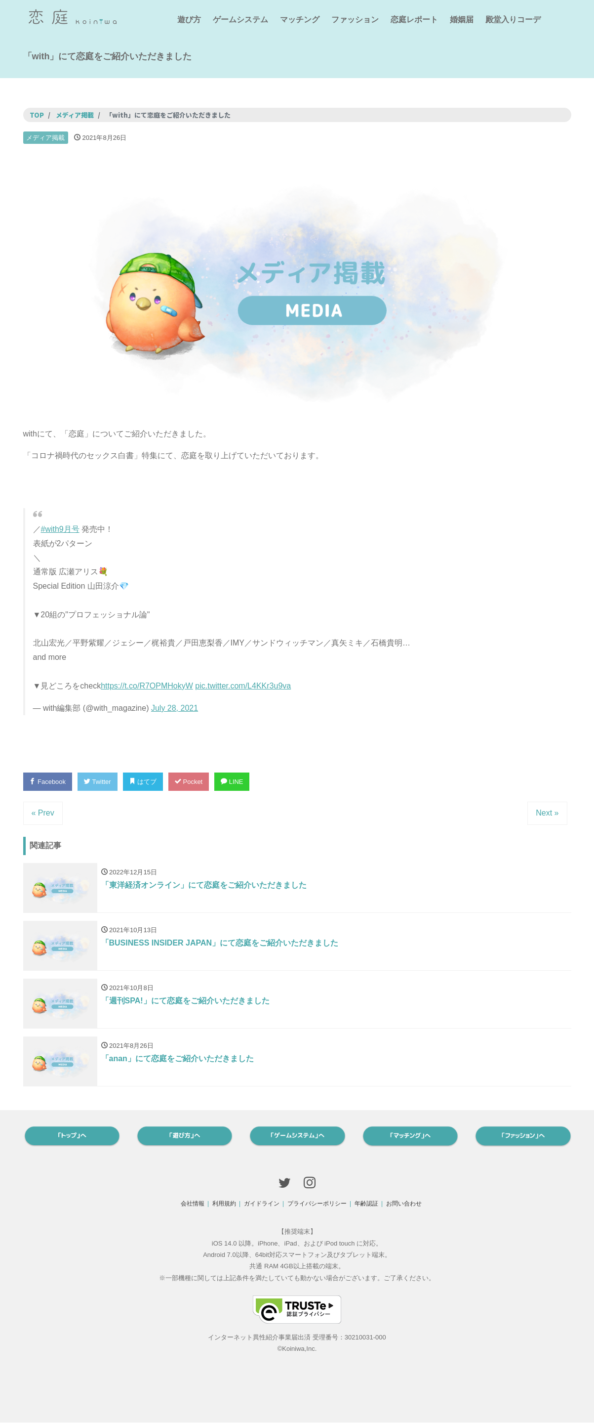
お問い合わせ (404, 1203)
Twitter (97, 781)
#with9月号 (60, 529)
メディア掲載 (45, 137)
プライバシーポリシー (317, 1203)
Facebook (48, 781)
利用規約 (224, 1203)
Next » (547, 813)
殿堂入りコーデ (513, 19)
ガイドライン (261, 1203)
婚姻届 (462, 19)
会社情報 (192, 1203)
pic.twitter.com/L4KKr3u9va (243, 686)
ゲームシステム (240, 19)
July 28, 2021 (174, 708)
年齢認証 (366, 1203)
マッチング (299, 19)
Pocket (189, 781)
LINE (232, 781)
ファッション (355, 19)
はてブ (143, 781)
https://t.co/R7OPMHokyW (147, 686)
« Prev (43, 813)
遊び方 (189, 19)
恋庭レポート (414, 19)
